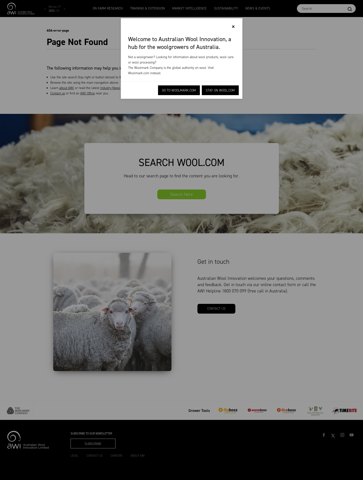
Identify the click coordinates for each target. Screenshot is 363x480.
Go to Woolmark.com (179, 90)
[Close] (233, 26)
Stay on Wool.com (220, 90)
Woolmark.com (138, 73)
